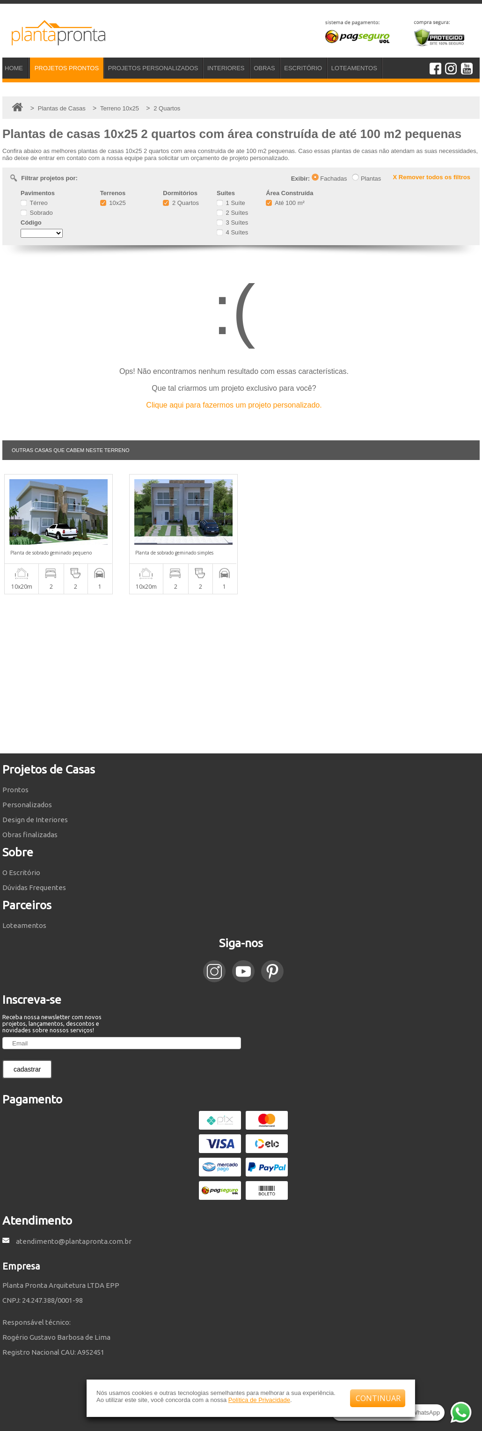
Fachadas (329, 178)
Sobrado (37, 212)
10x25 (113, 202)
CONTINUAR (378, 1398)
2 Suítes (232, 212)
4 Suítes (232, 232)
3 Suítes (232, 222)
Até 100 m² (285, 202)
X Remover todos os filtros (431, 177)
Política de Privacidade (259, 1399)
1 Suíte (231, 202)
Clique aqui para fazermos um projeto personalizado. (233, 405)
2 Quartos (181, 202)
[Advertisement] (241, 673)
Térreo (34, 202)
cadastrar (27, 1069)
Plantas (366, 178)
